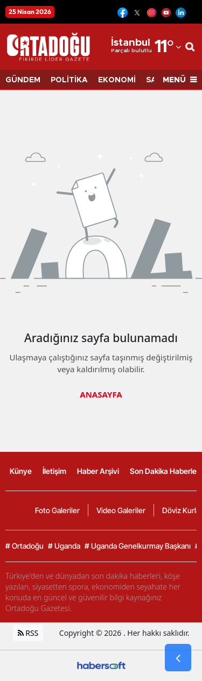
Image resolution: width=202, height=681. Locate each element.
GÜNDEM (22, 80)
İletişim (54, 471)
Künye (21, 471)
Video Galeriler (120, 510)
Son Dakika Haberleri (165, 471)
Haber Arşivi (98, 471)
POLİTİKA (69, 80)
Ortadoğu (24, 546)
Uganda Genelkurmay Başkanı (138, 546)
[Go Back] (178, 658)
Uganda (64, 546)
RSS (28, 633)
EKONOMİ (117, 80)
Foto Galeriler (57, 510)
